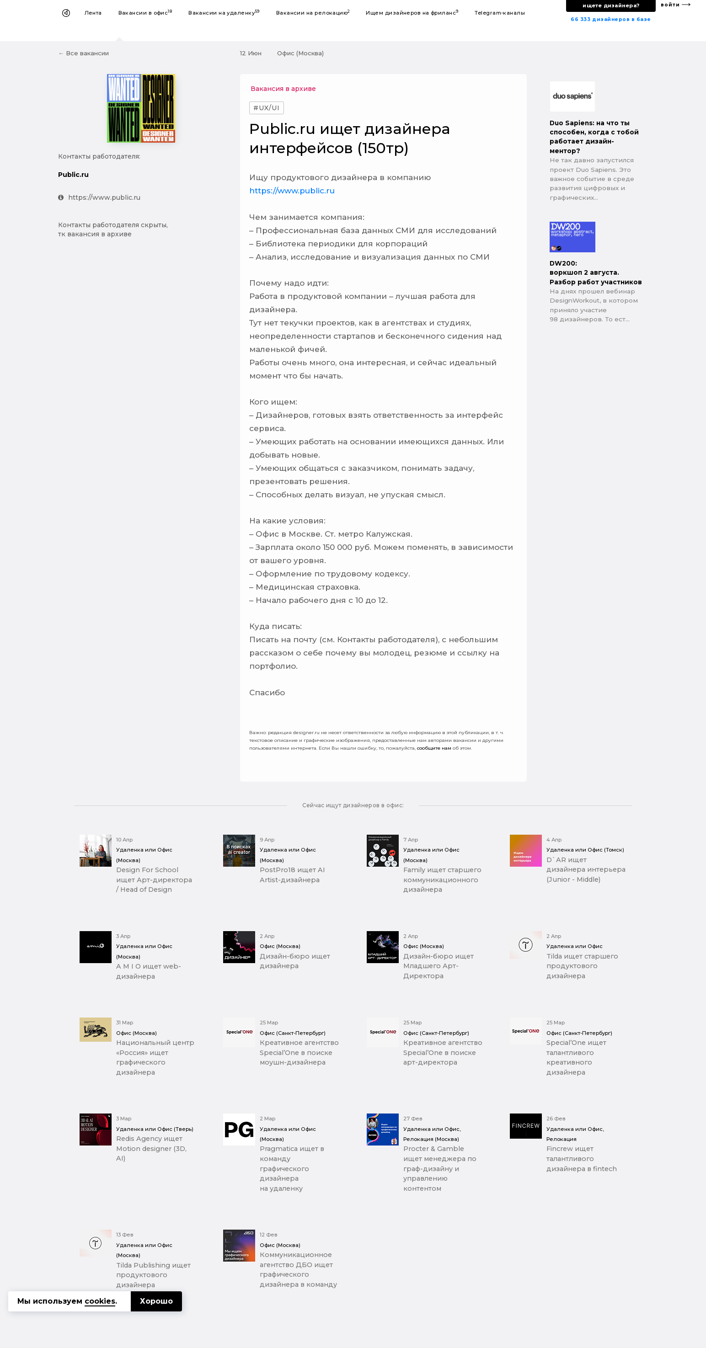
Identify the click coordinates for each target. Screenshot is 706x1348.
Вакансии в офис (145, 12)
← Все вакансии (83, 53)
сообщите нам (434, 748)
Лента (93, 13)
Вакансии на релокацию (313, 12)
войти (670, 5)
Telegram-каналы (500, 13)
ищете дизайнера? (611, 5)
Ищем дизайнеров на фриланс (412, 12)
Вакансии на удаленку (224, 12)
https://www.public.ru (99, 197)
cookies (100, 1301)
